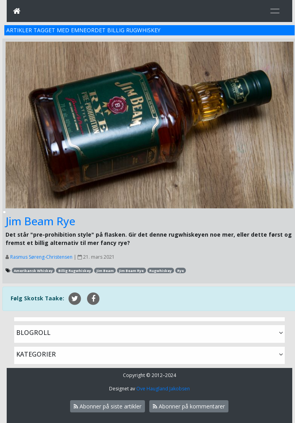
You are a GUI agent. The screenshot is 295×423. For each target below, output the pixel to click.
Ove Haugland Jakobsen (163, 388)
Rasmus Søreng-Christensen (41, 257)
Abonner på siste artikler (107, 406)
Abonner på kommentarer (189, 406)
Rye (180, 270)
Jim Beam (105, 270)
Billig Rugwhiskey (74, 270)
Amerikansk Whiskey (33, 270)
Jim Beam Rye (40, 220)
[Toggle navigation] (275, 11)
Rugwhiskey (160, 270)
